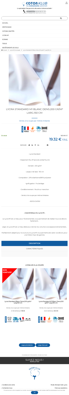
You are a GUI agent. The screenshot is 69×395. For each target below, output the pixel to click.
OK (34, 392)
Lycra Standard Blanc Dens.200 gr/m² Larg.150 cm (17, 302)
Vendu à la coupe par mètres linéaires (18, 308)
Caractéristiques (34, 249)
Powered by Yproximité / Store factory (34, 355)
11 (23, 311)
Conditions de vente (8, 385)
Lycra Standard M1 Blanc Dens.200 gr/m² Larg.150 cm (34, 111)
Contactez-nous (7, 388)
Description (34, 243)
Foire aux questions (61, 388)
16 (56, 311)
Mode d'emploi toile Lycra (59, 385)
